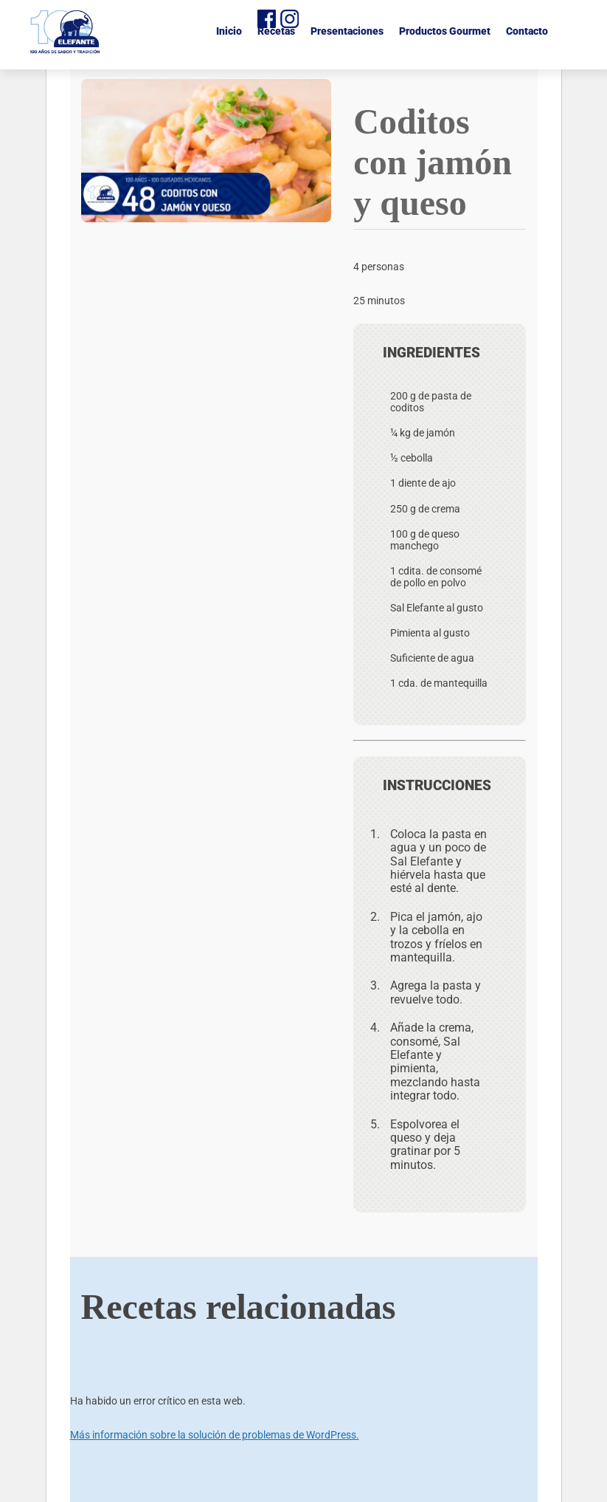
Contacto (527, 31)
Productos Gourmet (444, 31)
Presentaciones (347, 31)
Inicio (229, 31)
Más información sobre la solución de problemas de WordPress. (214, 1435)
